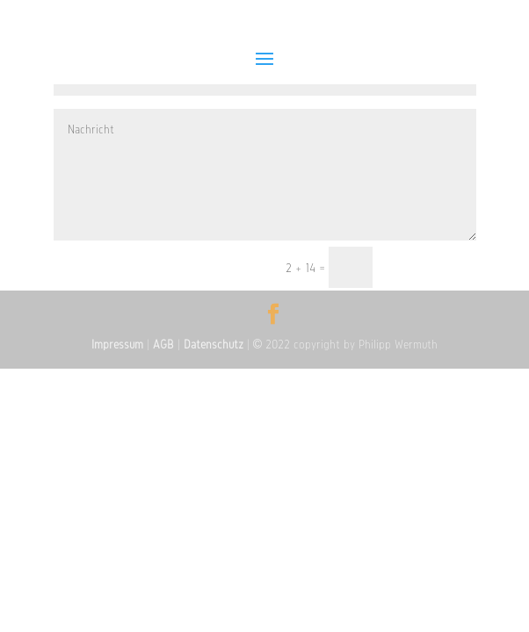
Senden (432, 268)
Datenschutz (213, 344)
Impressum (117, 344)
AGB (163, 344)
